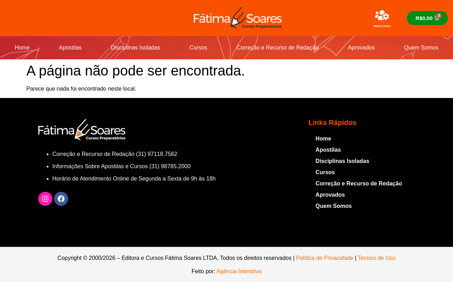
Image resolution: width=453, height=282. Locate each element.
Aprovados (361, 48)
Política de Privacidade (324, 258)
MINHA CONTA (382, 26)
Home (22, 48)
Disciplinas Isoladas (135, 48)
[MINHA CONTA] (382, 15)
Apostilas (70, 48)
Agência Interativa (239, 271)
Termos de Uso (377, 258)
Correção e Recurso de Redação (278, 48)
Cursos (199, 48)
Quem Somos (421, 48)
